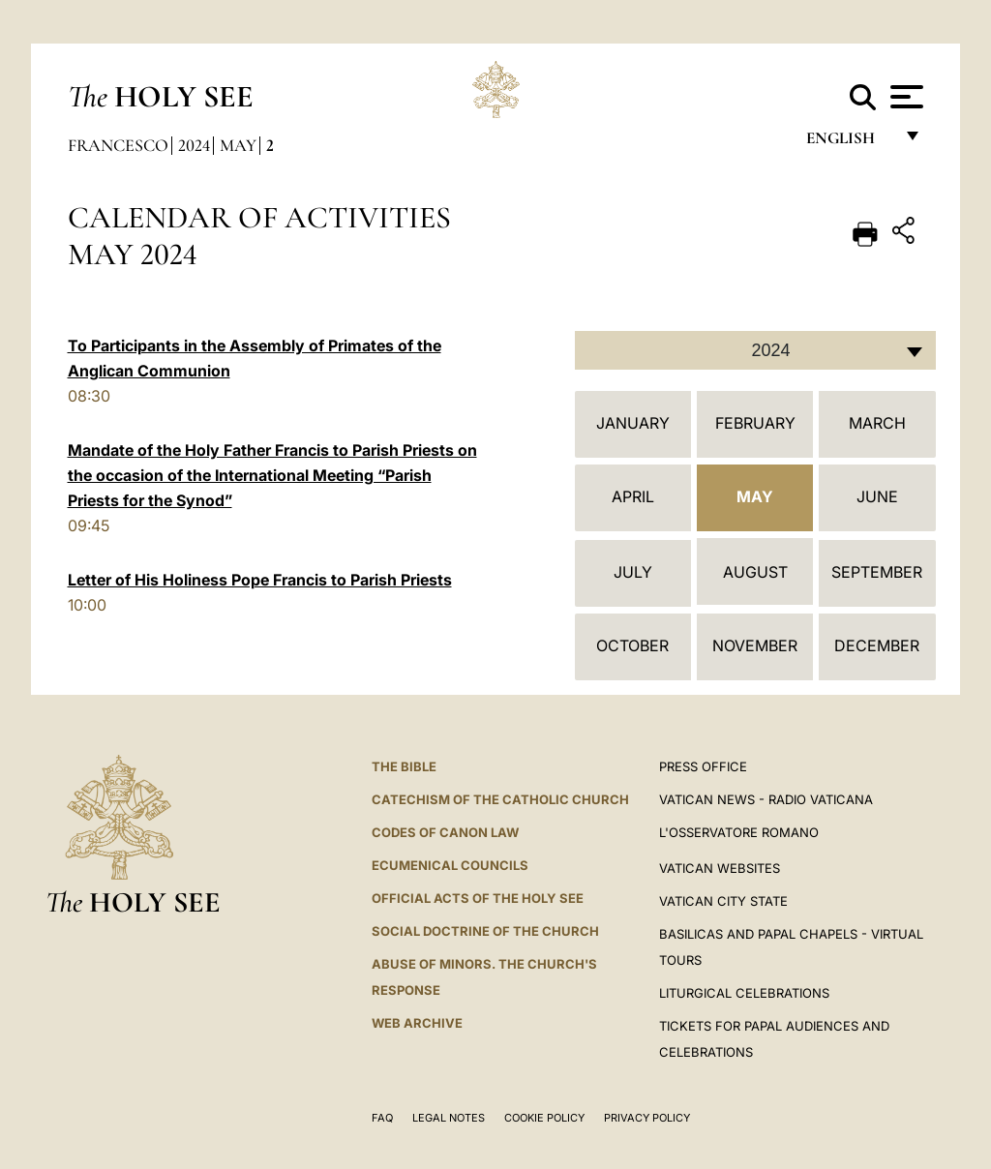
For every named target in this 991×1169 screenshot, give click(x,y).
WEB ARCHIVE (417, 1023)
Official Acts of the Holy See (478, 898)
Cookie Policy (544, 1117)
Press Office (703, 766)
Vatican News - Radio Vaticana (766, 799)
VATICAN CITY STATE (723, 901)
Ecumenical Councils (450, 865)
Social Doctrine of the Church (485, 931)
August (755, 572)
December (876, 645)
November (754, 645)
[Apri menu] (904, 96)
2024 (194, 145)
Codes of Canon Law (445, 832)
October (632, 645)
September (876, 572)
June (877, 496)
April (633, 496)
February (755, 423)
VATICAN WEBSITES (719, 868)
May (238, 145)
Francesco (118, 145)
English (849, 143)
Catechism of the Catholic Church (500, 799)
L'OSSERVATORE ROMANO (739, 832)
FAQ (382, 1117)
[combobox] (755, 350)
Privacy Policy (647, 1117)
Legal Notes (448, 1117)
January (633, 423)
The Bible (404, 766)
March (877, 423)
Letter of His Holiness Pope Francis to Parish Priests (260, 579)
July (633, 572)
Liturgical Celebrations (744, 993)
